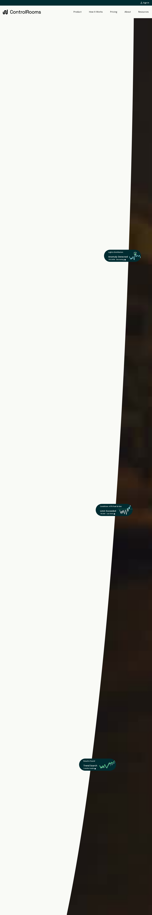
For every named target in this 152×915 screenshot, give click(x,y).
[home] (22, 11)
